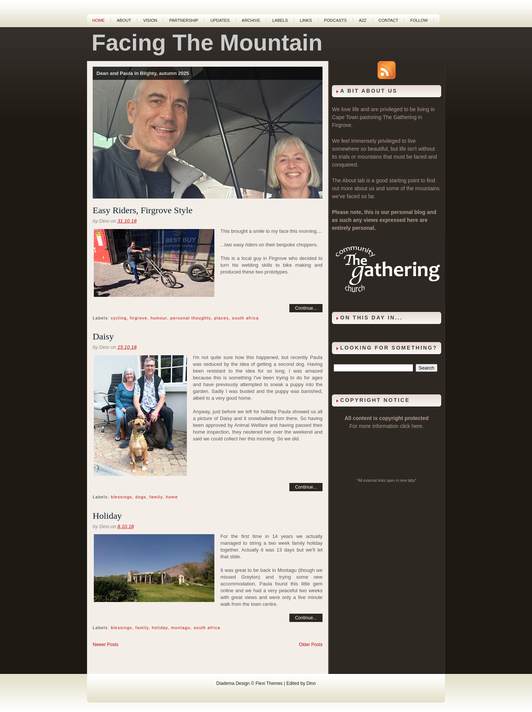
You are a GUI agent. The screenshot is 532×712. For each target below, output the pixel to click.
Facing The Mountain (207, 42)
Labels (280, 20)
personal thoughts (190, 318)
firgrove (138, 318)
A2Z (362, 20)
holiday (160, 627)
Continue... (306, 308)
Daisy (103, 336)
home (172, 497)
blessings (121, 497)
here (417, 426)
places (221, 318)
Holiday (107, 516)
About (124, 20)
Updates (219, 20)
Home (98, 20)
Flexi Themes (269, 683)
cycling (119, 318)
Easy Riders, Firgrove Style (143, 210)
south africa (245, 318)
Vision (150, 20)
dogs (140, 497)
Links (306, 20)
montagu (180, 627)
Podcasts (335, 20)
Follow (419, 20)
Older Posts (311, 644)
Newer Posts (105, 644)
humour (158, 318)
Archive (251, 20)
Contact (388, 20)
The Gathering (400, 117)
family (156, 497)
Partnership (183, 20)
